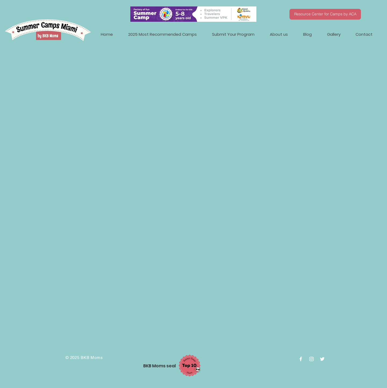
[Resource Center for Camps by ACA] (325, 14)
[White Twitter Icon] (322, 359)
